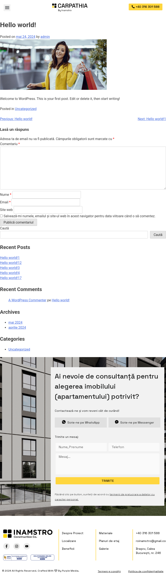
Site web (6, 210)
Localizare (69, 541)
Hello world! (61, 300)
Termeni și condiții (109, 571)
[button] (7, 7)
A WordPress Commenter (27, 300)
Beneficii (68, 549)
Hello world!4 (10, 273)
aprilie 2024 (17, 328)
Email (5, 202)
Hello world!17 (10, 278)
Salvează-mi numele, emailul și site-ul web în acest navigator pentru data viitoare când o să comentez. (79, 216)
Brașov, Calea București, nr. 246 (148, 551)
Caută (4, 228)
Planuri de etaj (109, 541)
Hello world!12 (10, 263)
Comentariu (10, 144)
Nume (5, 195)
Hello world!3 (10, 268)
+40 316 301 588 (148, 533)
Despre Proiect (72, 533)
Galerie (104, 549)
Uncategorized (26, 109)
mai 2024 (15, 322)
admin (45, 37)
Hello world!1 (10, 258)
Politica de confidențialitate (145, 571)
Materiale (105, 533)
